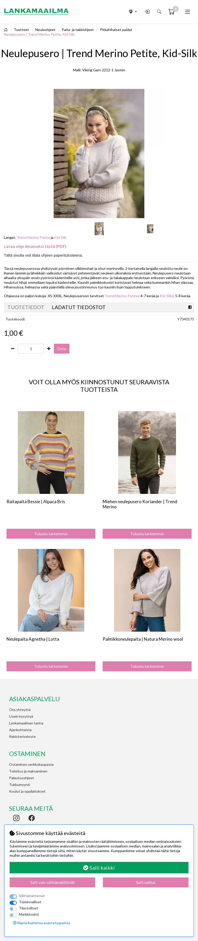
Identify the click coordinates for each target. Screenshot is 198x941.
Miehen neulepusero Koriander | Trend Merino (140, 504)
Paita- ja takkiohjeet (78, 29)
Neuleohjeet (45, 29)
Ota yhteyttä (20, 709)
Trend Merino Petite (33, 237)
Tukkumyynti (19, 784)
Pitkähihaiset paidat (116, 29)
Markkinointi (29, 914)
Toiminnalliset (30, 902)
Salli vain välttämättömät (52, 882)
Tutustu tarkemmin (51, 533)
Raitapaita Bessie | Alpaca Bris (35, 501)
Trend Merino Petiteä (122, 296)
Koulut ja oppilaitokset (27, 791)
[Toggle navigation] (187, 11)
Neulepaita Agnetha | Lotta (32, 639)
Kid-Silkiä (167, 296)
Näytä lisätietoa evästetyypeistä (41, 923)
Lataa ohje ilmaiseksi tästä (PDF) (35, 246)
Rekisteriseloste (22, 736)
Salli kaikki (99, 868)
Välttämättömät (32, 895)
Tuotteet (22, 29)
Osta (61, 348)
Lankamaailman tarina (26, 723)
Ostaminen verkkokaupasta (31, 764)
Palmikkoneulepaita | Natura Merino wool (143, 639)
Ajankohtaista (20, 730)
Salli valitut (145, 882)
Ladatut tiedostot (79, 307)
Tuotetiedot (26, 307)
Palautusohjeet (21, 778)
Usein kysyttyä (21, 716)
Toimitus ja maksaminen (28, 771)
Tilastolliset (28, 908)
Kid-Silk (60, 237)
